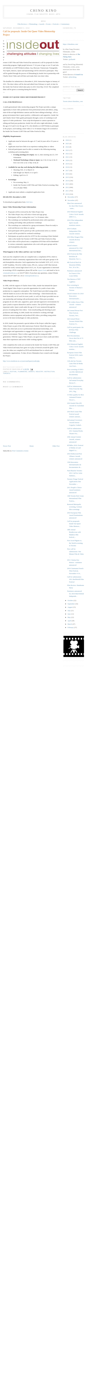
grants (31, 371)
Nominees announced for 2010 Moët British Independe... (75, 593)
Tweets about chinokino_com (73, 101)
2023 (67, 150)
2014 (67, 181)
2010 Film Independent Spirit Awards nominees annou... (75, 222)
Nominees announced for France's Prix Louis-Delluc (74, 273)
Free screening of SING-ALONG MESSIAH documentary (75, 371)
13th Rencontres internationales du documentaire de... (74, 464)
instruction (49, 371)
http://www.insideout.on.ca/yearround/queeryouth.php (21, 361)
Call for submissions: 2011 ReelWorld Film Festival (75, 579)
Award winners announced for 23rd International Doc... (74, 247)
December (71, 197)
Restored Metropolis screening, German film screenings (74, 506)
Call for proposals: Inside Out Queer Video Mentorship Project (29, 33)
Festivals (56, 24)
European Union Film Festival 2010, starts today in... (75, 355)
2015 (67, 177)
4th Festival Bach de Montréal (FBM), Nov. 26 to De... (74, 264)
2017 (67, 170)
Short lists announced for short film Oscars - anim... (75, 205)
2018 (67, 167)
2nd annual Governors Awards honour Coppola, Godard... (74, 422)
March (70, 624)
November (71, 200)
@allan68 (72, 59)
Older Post (55, 446)
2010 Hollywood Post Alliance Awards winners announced (74, 456)
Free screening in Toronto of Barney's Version (74, 287)
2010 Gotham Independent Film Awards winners (74, 231)
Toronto (6, 373)
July (69, 611)
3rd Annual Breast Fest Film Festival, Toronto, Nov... (75, 312)
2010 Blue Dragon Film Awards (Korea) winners (75, 239)
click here (29, 202)
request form (42, 270)
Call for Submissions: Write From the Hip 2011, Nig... (74, 388)
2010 (67, 194)
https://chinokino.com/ (70, 44)
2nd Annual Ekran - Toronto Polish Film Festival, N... (75, 321)
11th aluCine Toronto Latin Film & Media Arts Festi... (75, 363)
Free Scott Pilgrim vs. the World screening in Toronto (75, 543)
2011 (67, 191)
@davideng (72, 77)
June (69, 614)
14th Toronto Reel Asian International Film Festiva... (75, 498)
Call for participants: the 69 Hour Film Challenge (75, 329)
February (71, 627)
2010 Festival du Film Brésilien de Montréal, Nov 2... (74, 256)
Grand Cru (79, 74)
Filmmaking (33, 24)
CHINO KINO (43, 10)
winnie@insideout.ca (10, 273)
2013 (67, 184)
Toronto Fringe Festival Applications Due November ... (75, 481)
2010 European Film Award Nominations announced (75, 515)
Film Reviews (22, 24)
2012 (67, 187)
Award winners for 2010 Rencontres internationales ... (75, 296)
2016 (67, 174)
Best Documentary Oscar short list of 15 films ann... (75, 338)
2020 (67, 160)
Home (31, 446)
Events (48, 24)
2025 (67, 143)
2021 (67, 157)
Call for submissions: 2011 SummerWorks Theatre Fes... (75, 430)
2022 (67, 154)
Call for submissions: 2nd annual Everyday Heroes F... (75, 380)
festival (13, 371)
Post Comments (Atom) (20, 451)
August (70, 607)
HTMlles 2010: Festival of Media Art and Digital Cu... (75, 447)
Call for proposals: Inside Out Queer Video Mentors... (74, 523)
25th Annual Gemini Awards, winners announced (74, 439)
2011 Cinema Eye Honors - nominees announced (74, 562)
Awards (41, 24)
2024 (67, 147)
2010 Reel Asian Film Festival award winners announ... (74, 414)
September (71, 604)
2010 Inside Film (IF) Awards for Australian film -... (75, 405)
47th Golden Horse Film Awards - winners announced (75, 304)
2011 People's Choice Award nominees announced (74, 489)
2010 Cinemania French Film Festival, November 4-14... (75, 570)
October (70, 600)
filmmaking (22, 371)
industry (39, 371)
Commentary (65, 24)
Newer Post (7, 446)
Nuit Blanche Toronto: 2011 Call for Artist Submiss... (74, 473)
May (69, 617)
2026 (67, 140)
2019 (67, 164)
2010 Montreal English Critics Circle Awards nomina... (75, 346)
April (70, 621)
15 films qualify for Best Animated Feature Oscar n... (75, 397)
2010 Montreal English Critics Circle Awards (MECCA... (75, 214)
